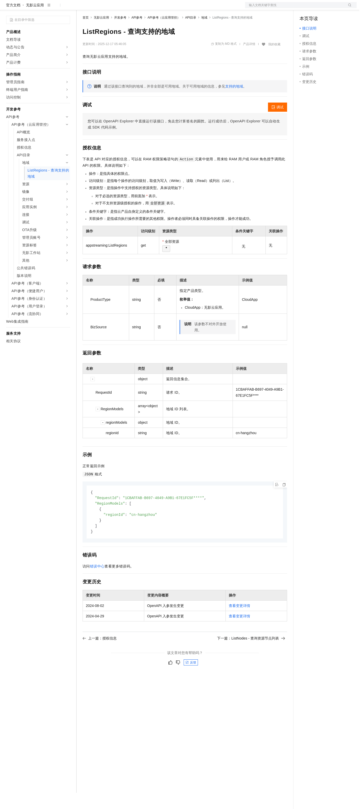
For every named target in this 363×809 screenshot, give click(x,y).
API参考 (136, 34)
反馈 (190, 681)
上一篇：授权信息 (100, 657)
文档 (294, 8)
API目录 (190, 34)
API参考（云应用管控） (163, 34)
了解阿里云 (168, 8)
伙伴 (138, 8)
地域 (204, 34)
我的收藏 (274, 60)
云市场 (124, 8)
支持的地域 (234, 103)
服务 (150, 8)
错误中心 (97, 585)
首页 (86, 34)
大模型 (52, 8)
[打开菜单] (8, 8)
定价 (110, 8)
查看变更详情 (239, 624)
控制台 (317, 8)
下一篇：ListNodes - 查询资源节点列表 (251, 657)
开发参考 (120, 34)
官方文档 (13, 21)
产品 (66, 8)
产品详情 (249, 60)
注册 (330, 8)
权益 (97, 8)
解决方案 (82, 8)
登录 (348, 8)
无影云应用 (35, 21)
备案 (305, 8)
